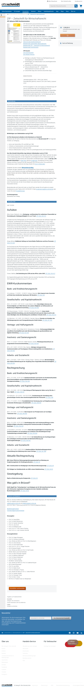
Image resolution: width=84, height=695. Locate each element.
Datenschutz (44, 692)
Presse (3, 655)
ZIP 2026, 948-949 (36, 404)
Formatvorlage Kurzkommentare (15, 511)
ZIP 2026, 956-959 (19, 427)
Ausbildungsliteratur (49, 12)
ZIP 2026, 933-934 (34, 344)
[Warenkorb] (80, 5)
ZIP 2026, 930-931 (51, 316)
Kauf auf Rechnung (68, 44)
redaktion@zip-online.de (13, 504)
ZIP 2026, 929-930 (34, 309)
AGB (52, 692)
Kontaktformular (20, 192)
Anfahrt (4, 658)
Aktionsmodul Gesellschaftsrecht (32, 43)
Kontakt (4, 671)
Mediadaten (5, 669)
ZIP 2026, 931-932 (47, 321)
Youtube (4, 679)
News (67, 12)
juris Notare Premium (29, 55)
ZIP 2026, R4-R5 (48, 470)
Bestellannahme (27, 665)
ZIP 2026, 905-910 (41, 217)
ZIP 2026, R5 (34, 479)
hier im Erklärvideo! (40, 165)
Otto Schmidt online (66, 1)
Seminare (33, 12)
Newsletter (25, 655)
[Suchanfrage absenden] (75, 5)
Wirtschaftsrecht (22, 15)
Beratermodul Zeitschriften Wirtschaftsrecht (34, 45)
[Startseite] (7, 693)
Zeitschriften (25, 12)
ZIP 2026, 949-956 (22, 415)
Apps (57, 12)
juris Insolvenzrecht (28, 54)
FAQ (24, 667)
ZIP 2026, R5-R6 (25, 492)
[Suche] (61, 5)
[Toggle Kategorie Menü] (2, 16)
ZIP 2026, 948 (49, 398)
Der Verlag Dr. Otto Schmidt (9, 653)
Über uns (73, 12)
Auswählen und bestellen (17, 589)
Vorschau (25, 660)
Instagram (4, 681)
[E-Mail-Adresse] (40, 622)
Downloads (26, 658)
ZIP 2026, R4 (36, 463)
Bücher (39, 12)
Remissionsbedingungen (29, 662)
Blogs (62, 12)
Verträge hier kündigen (50, 653)
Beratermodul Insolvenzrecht (31, 48)
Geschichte (5, 667)
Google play (34, 161)
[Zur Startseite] (7, 16)
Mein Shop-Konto (52, 1)
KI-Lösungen (17, 12)
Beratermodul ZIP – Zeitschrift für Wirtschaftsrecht (36, 46)
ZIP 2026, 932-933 (24, 334)
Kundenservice (78, 1)
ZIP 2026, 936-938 (25, 382)
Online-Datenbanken (7, 12)
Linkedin (4, 676)
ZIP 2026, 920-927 (50, 274)
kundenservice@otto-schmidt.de (44, 190)
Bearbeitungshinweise (13, 510)
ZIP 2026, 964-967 (12, 441)
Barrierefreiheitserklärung (63, 692)
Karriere (4, 660)
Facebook (4, 674)
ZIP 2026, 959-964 (32, 434)
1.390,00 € (71, 30)
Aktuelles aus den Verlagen (30, 653)
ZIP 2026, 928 (39, 296)
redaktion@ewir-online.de (29, 504)
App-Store (23, 161)
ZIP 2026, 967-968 (41, 452)
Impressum (35, 692)
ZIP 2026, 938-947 (20, 393)
